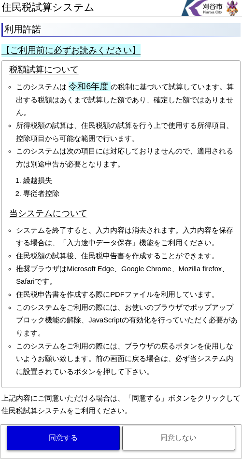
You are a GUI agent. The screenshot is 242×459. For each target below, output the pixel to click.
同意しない (178, 438)
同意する (63, 438)
